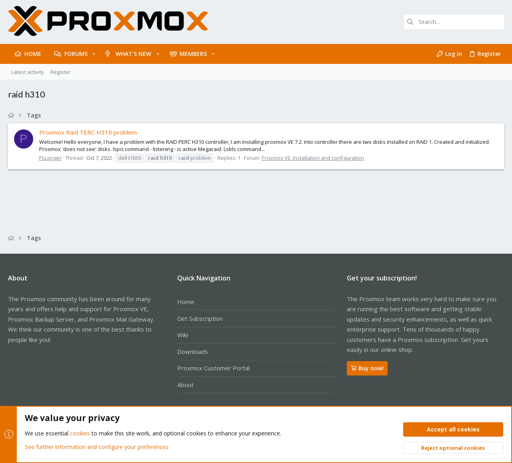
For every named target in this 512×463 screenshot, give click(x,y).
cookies (80, 433)
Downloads (192, 352)
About (185, 385)
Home (185, 302)
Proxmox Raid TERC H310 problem (88, 132)
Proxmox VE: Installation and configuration (313, 157)
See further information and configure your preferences (96, 447)
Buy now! (367, 368)
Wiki (182, 335)
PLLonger (50, 157)
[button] (93, 54)
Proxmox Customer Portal (213, 368)
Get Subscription (200, 318)
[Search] (454, 22)
